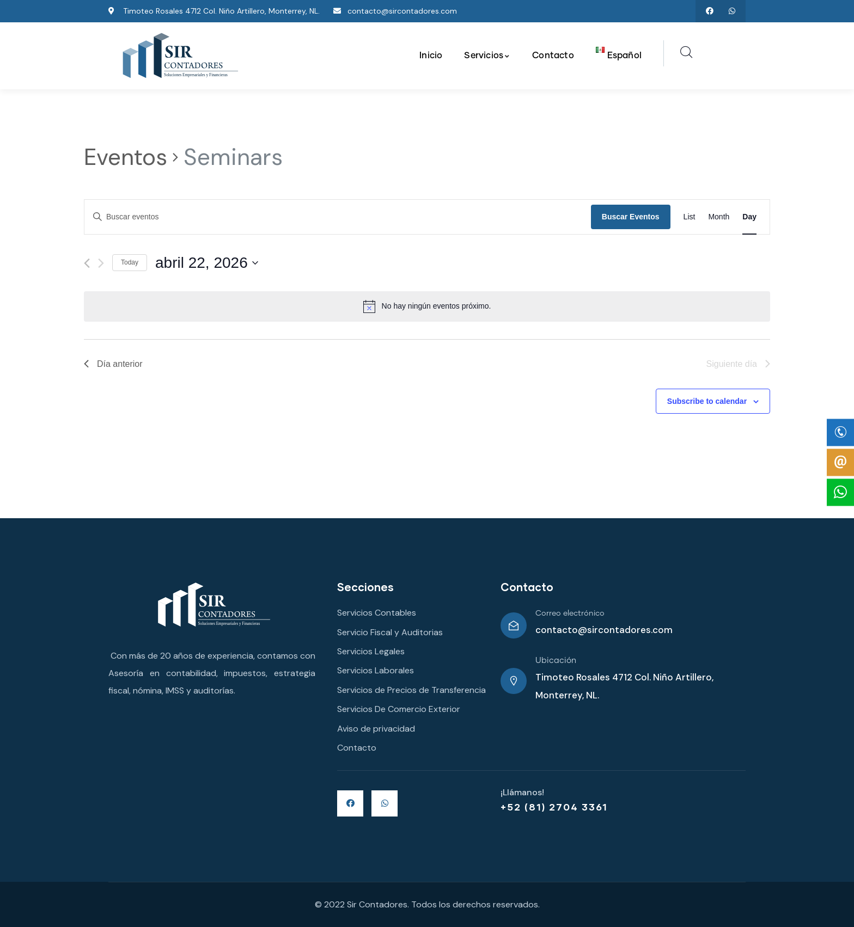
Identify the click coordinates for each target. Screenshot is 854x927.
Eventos (125, 157)
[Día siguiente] (101, 263)
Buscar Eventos (631, 216)
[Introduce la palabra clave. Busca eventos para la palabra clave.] (337, 217)
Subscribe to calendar (707, 401)
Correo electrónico (570, 613)
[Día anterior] (87, 263)
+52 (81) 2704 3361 (554, 807)
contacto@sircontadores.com (604, 630)
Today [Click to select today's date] (129, 262)
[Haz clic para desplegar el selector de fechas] (206, 263)
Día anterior (113, 364)
